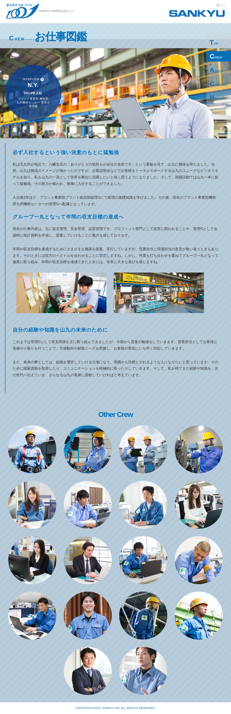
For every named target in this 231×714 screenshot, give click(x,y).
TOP (214, 42)
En (220, 5)
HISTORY (218, 97)
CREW (216, 56)
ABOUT (217, 70)
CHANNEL (219, 83)
